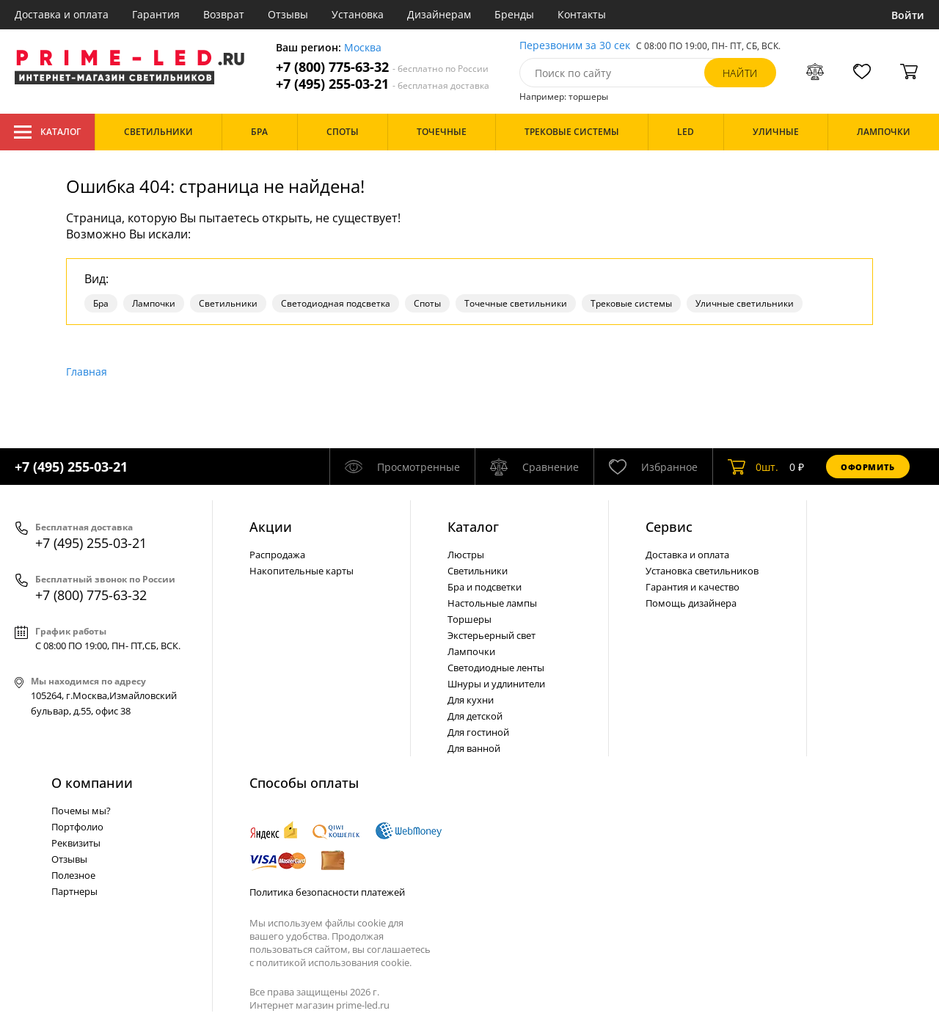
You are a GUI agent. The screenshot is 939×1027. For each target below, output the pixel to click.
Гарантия (156, 14)
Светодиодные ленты (495, 667)
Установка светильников (702, 570)
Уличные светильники (744, 303)
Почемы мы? (81, 810)
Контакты (582, 14)
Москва (362, 48)
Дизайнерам (439, 14)
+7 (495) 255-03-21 (382, 84)
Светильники (228, 303)
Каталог (47, 132)
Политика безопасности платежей (327, 892)
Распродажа (277, 554)
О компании (92, 783)
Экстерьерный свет (491, 635)
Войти (907, 15)
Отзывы (288, 14)
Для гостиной (478, 732)
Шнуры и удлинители (496, 683)
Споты (427, 303)
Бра (101, 303)
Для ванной (473, 748)
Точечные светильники (515, 303)
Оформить (868, 466)
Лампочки (153, 303)
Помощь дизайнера (691, 603)
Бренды (514, 14)
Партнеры (74, 891)
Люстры (465, 554)
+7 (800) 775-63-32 (382, 67)
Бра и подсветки (484, 586)
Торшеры (469, 619)
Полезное (73, 875)
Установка (358, 14)
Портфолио (77, 826)
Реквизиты (76, 842)
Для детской (475, 716)
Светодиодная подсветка (335, 303)
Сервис (669, 527)
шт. (753, 466)
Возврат (223, 14)
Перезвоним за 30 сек (574, 46)
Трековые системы (631, 303)
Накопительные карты (301, 570)
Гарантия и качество (692, 586)
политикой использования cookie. (334, 962)
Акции (270, 527)
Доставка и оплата (62, 14)
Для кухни (470, 699)
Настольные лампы (492, 603)
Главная (86, 372)
